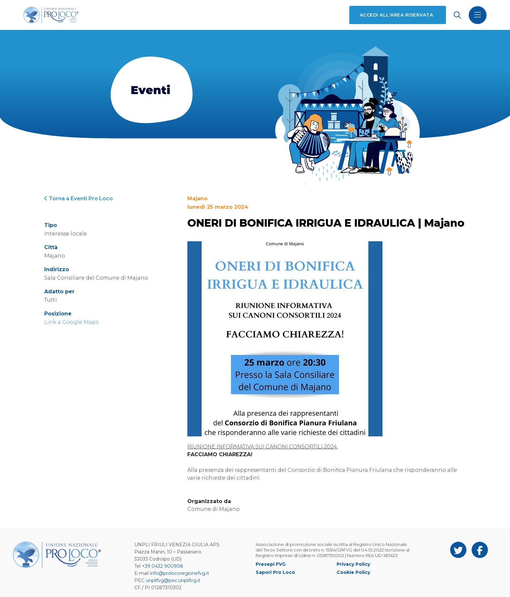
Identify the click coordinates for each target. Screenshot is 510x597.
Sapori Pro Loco (275, 572)
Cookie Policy (353, 572)
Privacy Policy (353, 564)
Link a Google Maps (71, 322)
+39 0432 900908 (162, 566)
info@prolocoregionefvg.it (179, 573)
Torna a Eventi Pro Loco (78, 198)
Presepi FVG (271, 564)
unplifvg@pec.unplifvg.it (173, 580)
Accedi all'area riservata (396, 15)
